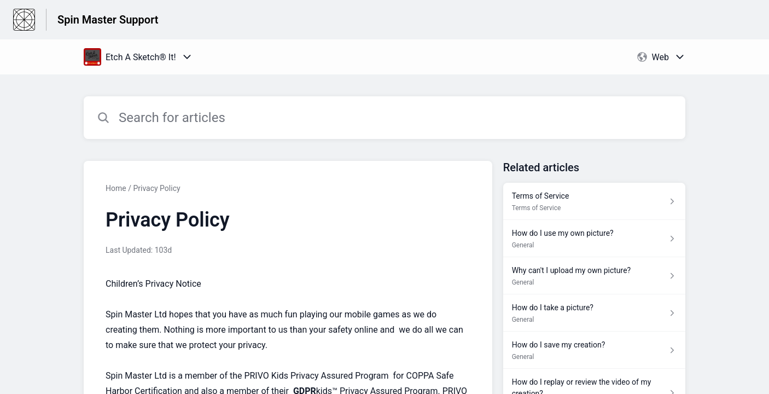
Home (116, 188)
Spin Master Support (108, 19)
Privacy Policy (156, 188)
